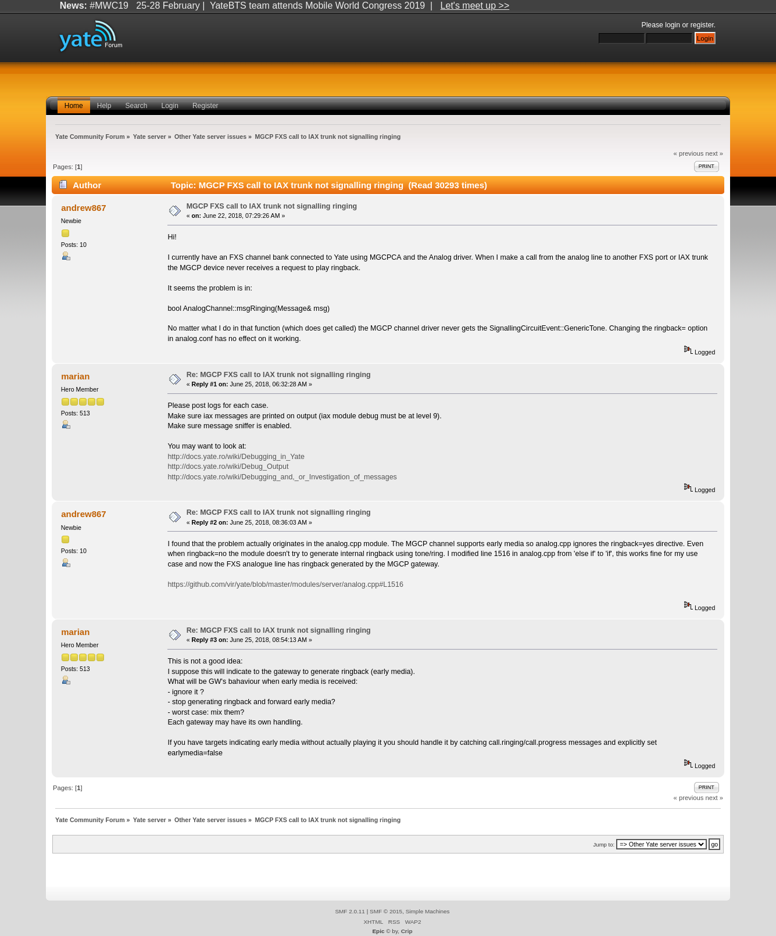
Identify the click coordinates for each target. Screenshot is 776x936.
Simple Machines (428, 911)
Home (74, 106)
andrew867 (83, 208)
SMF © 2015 (386, 911)
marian (75, 376)
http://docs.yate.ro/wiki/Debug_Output (227, 466)
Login (170, 106)
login (672, 25)
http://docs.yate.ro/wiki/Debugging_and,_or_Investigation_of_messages (281, 477)
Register (205, 106)
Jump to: (604, 844)
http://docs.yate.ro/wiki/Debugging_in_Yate (235, 457)
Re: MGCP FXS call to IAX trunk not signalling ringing (279, 375)
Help (104, 106)
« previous (689, 153)
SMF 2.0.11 (350, 911)
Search (136, 106)
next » (714, 153)
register (702, 25)
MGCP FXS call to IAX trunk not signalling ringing (272, 206)
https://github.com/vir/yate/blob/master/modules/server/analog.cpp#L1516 (285, 584)
